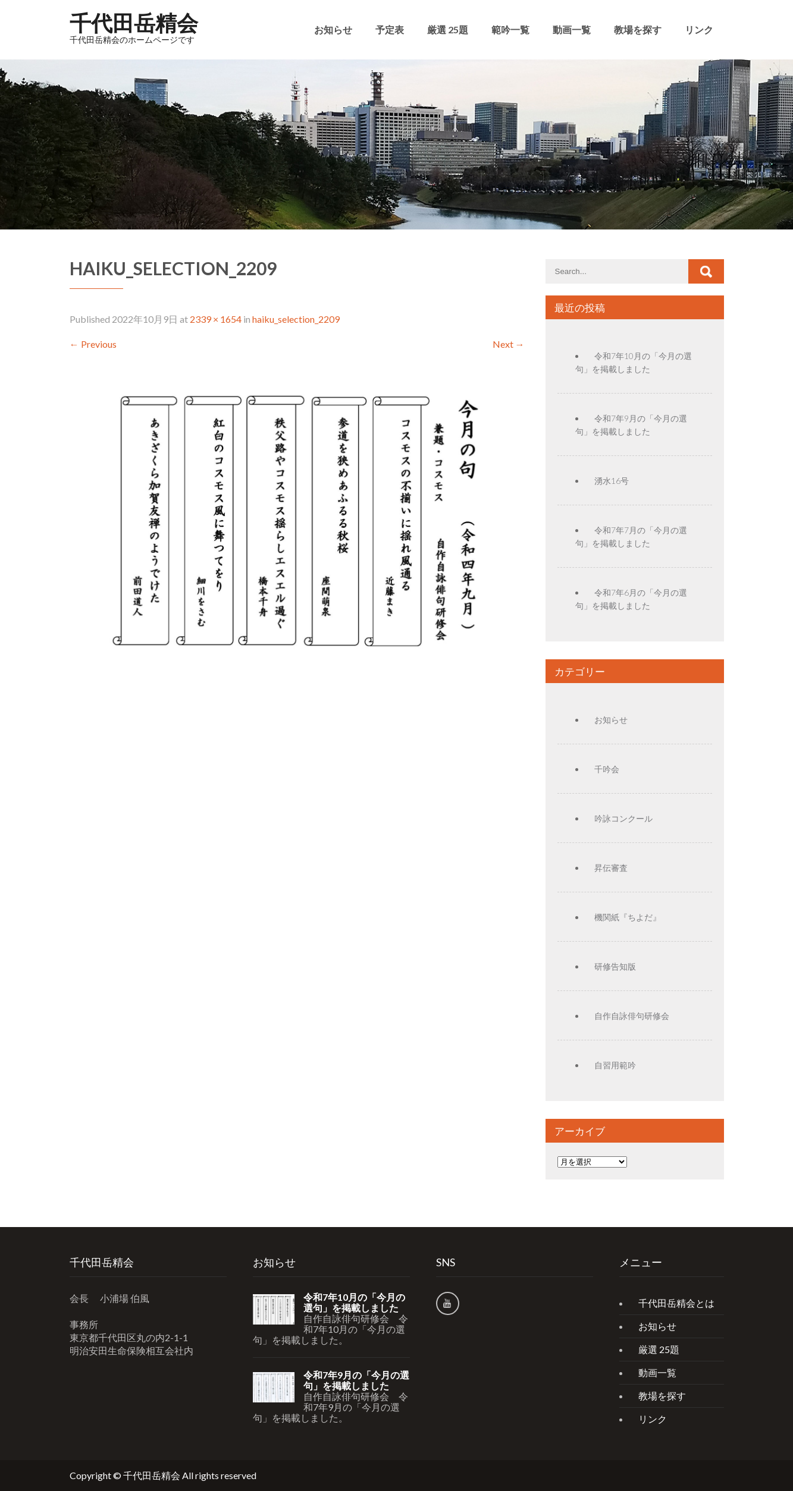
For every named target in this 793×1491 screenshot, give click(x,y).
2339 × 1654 (216, 319)
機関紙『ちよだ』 (627, 917)
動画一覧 (572, 29)
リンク (699, 29)
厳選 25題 (447, 29)
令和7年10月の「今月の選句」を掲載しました (354, 1302)
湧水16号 (611, 481)
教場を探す (638, 29)
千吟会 (606, 769)
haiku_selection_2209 (296, 319)
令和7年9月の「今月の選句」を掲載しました (356, 1380)
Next (509, 344)
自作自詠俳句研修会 (631, 1016)
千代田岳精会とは (676, 1302)
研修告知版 (615, 966)
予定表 (389, 29)
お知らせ (333, 29)
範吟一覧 (510, 29)
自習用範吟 (615, 1065)
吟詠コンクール (623, 818)
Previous (93, 344)
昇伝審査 (611, 868)
